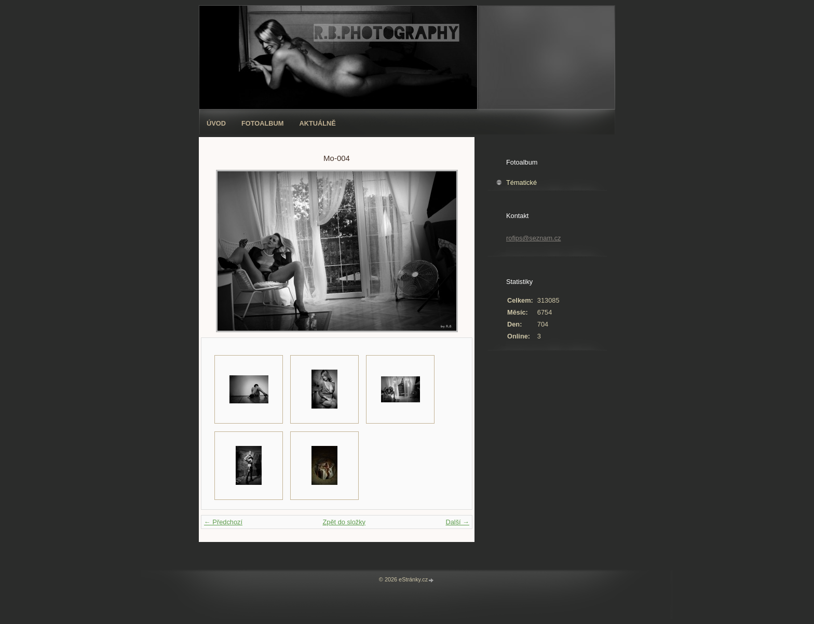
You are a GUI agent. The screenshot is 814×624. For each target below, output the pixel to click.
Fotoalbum (262, 123)
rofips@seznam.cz (533, 238)
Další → (457, 522)
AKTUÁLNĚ (318, 123)
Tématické (521, 182)
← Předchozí (223, 522)
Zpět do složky (343, 522)
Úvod (216, 123)
